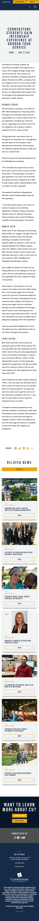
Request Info (19, 815)
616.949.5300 (19, 863)
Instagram (15, 837)
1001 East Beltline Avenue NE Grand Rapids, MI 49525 (19, 858)
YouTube (22, 838)
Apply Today (19, 821)
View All (19, 469)
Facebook (18, 837)
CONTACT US (19, 866)
